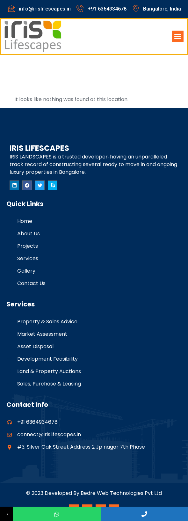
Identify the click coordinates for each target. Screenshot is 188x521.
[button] (178, 36)
